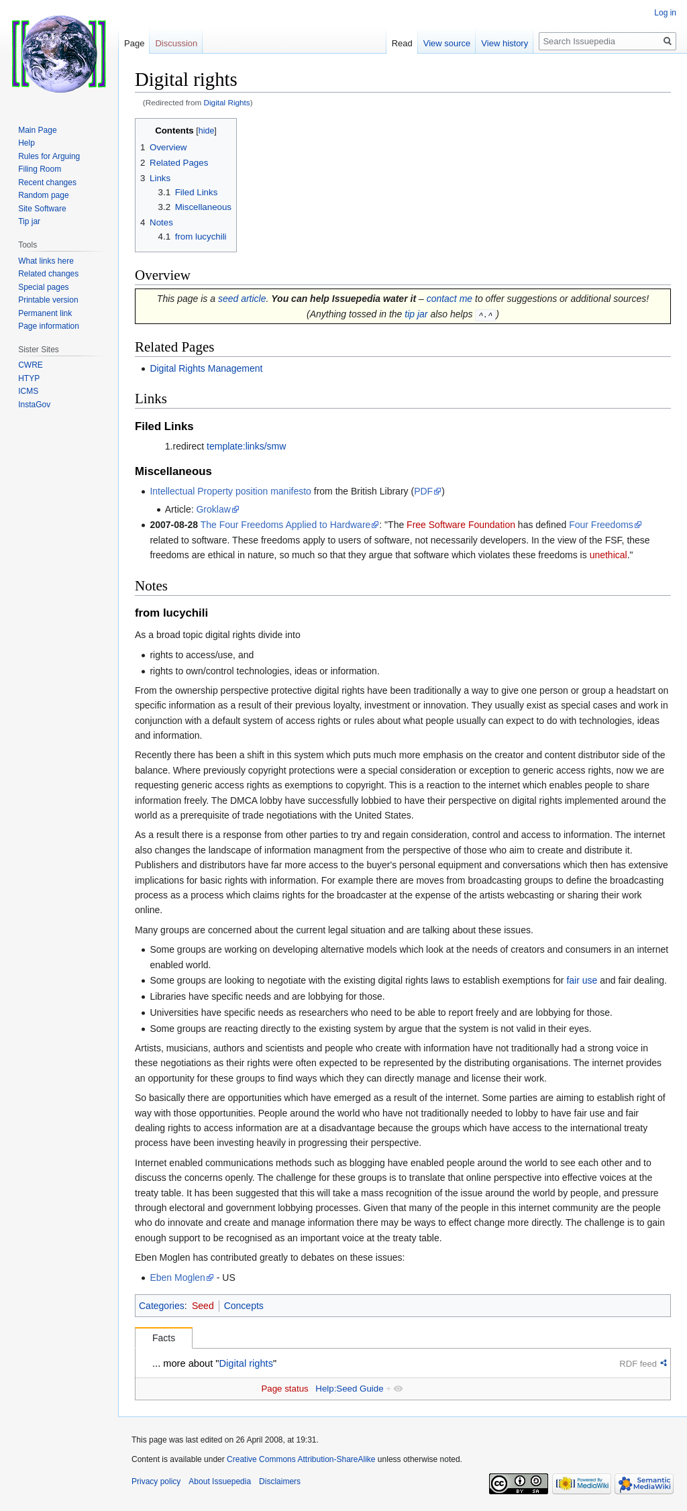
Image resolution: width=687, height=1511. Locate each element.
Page (134, 43)
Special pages (43, 287)
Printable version (48, 300)
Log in (665, 12)
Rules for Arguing (49, 156)
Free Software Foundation (461, 524)
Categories (161, 1305)
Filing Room (39, 169)
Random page (43, 195)
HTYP (29, 378)
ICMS (28, 391)
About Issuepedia (220, 1481)
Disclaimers (280, 1481)
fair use (581, 980)
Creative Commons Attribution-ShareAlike (301, 1459)
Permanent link (45, 313)
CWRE (30, 365)
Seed (203, 1305)
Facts (163, 1338)
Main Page (37, 130)
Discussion (176, 43)
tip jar (416, 314)
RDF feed (638, 1363)
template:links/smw (246, 446)
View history (504, 43)
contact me (449, 298)
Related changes (48, 273)
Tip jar (29, 221)
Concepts (244, 1305)
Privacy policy (155, 1481)
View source (447, 43)
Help (26, 143)
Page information (48, 326)
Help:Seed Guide (349, 1389)
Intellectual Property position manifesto (230, 491)
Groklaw (213, 508)
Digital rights (246, 1362)
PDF (423, 491)
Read (402, 43)
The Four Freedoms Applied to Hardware (286, 524)
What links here (46, 261)
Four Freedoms (601, 524)
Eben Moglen (177, 1276)
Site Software (42, 208)
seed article (242, 298)
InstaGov (34, 404)
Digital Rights (227, 102)
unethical (608, 555)
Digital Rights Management (206, 367)
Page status (284, 1389)
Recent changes (47, 182)
